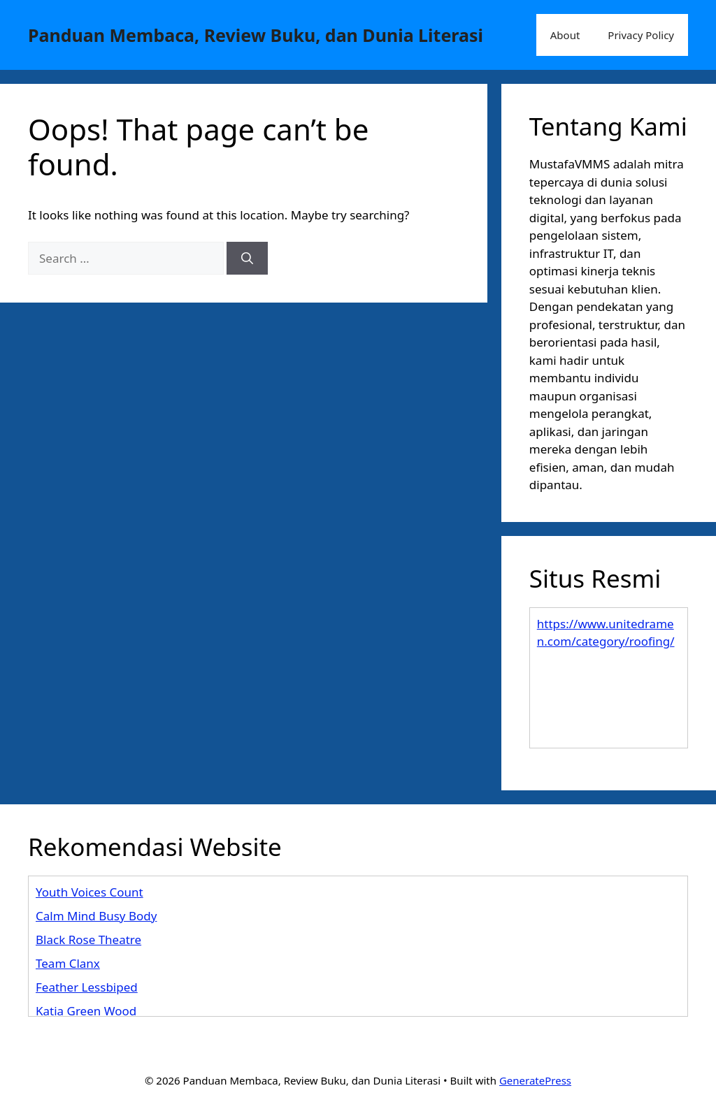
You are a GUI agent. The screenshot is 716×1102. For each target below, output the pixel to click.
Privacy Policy (641, 35)
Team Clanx (68, 963)
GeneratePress (535, 1080)
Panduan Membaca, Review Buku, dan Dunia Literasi (255, 35)
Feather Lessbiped (87, 987)
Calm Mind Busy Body (96, 916)
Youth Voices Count (89, 892)
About (565, 35)
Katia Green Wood (86, 1011)
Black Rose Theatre (88, 939)
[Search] (247, 258)
